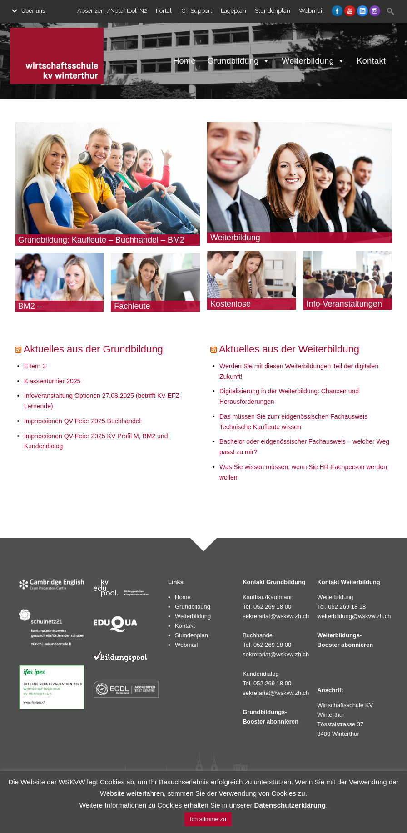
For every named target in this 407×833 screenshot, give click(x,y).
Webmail (311, 11)
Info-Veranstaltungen (344, 303)
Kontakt (371, 60)
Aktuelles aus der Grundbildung (93, 349)
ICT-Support (196, 11)
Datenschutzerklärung (290, 805)
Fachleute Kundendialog (139, 311)
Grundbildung (239, 60)
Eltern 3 (35, 366)
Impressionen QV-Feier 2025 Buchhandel (82, 421)
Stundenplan (272, 11)
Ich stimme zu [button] (208, 819)
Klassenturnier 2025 (52, 381)
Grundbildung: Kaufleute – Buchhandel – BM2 (101, 239)
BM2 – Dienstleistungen (48, 311)
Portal (164, 11)
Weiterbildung (313, 60)
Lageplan (233, 11)
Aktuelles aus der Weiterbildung (289, 349)
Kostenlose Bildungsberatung (242, 308)
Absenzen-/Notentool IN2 (112, 11)
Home (184, 60)
